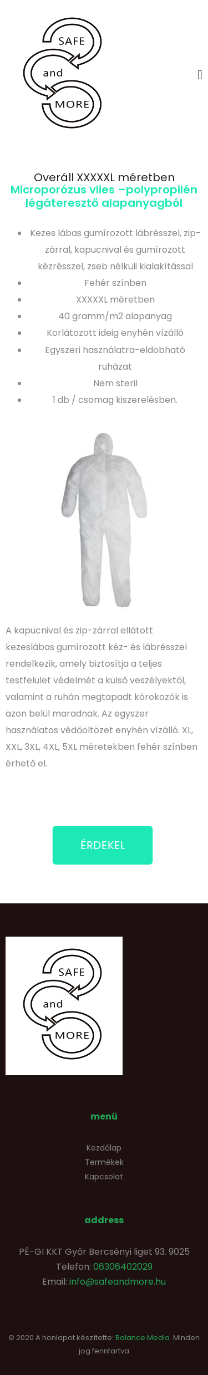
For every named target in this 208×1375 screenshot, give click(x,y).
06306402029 (123, 1266)
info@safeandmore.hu (117, 1281)
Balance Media (142, 1337)
